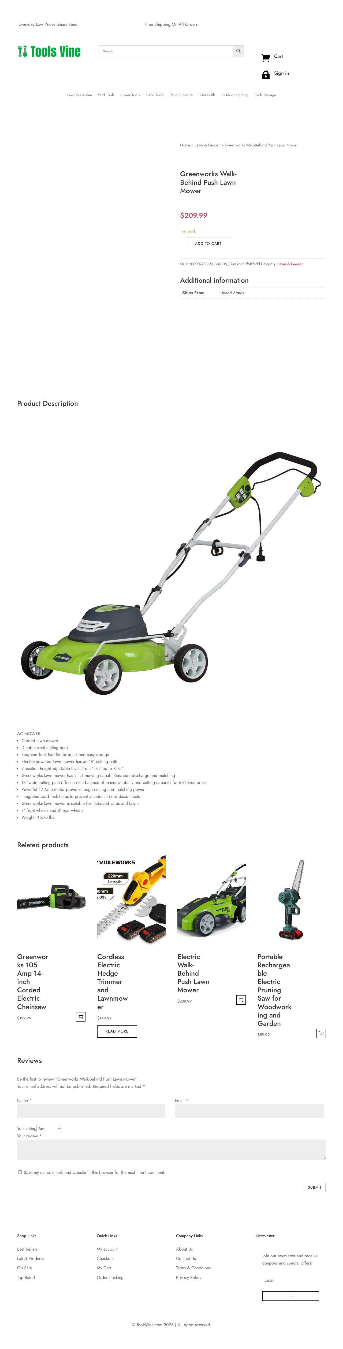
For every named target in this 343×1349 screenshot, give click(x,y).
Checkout (105, 1258)
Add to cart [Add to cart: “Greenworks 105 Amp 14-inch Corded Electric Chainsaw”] (80, 1017)
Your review (29, 1136)
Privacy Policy (188, 1277)
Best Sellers (27, 1249)
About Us (184, 1249)
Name (24, 1100)
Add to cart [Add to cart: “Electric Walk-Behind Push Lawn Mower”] (241, 1000)
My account (107, 1249)
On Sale (24, 1268)
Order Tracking (110, 1277)
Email (181, 1100)
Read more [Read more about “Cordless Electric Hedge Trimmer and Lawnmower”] (117, 1031)
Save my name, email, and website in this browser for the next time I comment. (94, 1172)
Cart (278, 56)
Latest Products (30, 1258)
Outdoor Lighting (234, 95)
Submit (315, 1187)
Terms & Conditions (193, 1268)
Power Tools (130, 95)
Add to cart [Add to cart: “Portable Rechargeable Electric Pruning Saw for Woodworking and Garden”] (321, 1033)
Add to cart (208, 243)
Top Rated (26, 1277)
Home (185, 145)
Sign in (281, 73)
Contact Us (186, 1258)
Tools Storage (265, 95)
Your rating (26, 1128)
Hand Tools (155, 95)
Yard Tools (106, 95)
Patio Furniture (181, 95)
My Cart (104, 1268)
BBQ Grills (207, 95)
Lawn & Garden (79, 95)
